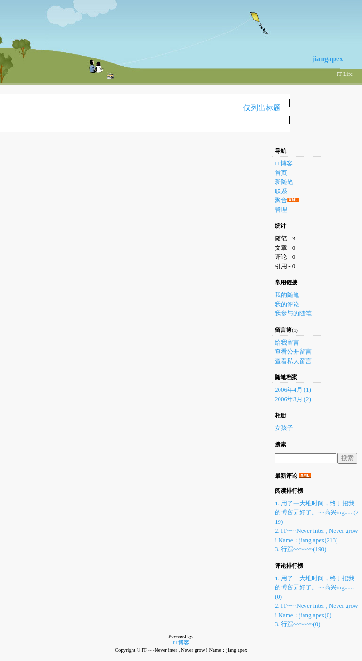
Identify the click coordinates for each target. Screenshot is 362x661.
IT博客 (284, 163)
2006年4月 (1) (293, 389)
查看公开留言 (293, 351)
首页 (281, 172)
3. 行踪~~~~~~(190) (300, 549)
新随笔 (284, 181)
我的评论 (287, 304)
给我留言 (287, 342)
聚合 (281, 200)
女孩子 (284, 427)
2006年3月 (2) (293, 399)
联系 (281, 191)
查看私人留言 (293, 360)
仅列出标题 (262, 108)
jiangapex (327, 59)
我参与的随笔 (293, 313)
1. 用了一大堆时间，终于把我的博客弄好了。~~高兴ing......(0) (314, 587)
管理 (281, 209)
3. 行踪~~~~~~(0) (297, 624)
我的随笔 (287, 294)
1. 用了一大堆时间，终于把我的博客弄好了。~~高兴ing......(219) (317, 512)
